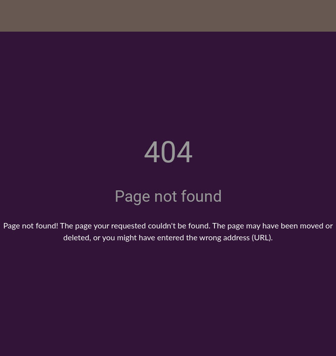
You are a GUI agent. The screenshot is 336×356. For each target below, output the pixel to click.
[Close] (16, 16)
